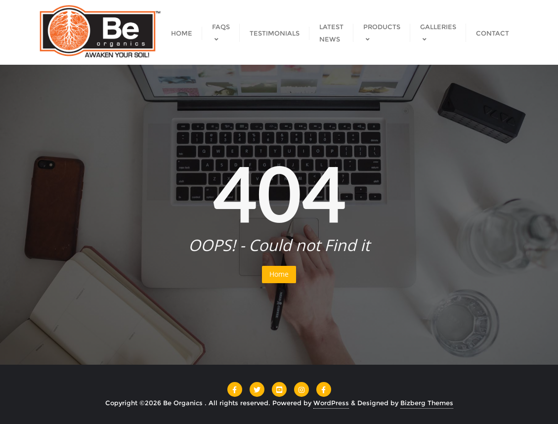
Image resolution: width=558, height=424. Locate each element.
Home (279, 274)
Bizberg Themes (426, 403)
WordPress (331, 403)
